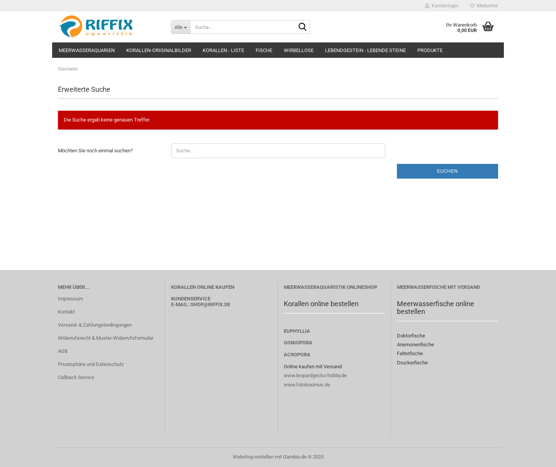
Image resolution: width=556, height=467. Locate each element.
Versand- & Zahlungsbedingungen (95, 325)
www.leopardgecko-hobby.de (315, 375)
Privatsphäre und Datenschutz (91, 364)
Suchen (447, 171)
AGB (63, 351)
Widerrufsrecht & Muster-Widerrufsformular (105, 338)
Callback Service (76, 377)
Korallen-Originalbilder (158, 50)
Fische (264, 50)
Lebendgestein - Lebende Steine (365, 50)
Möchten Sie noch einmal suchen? (95, 150)
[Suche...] (180, 27)
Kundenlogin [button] (441, 5)
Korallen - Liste (223, 50)
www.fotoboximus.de (307, 385)
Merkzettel (484, 5)
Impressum (70, 299)
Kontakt (66, 312)
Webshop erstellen (253, 457)
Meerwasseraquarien (87, 50)
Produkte (429, 50)
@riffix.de (216, 304)
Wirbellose (299, 50)
